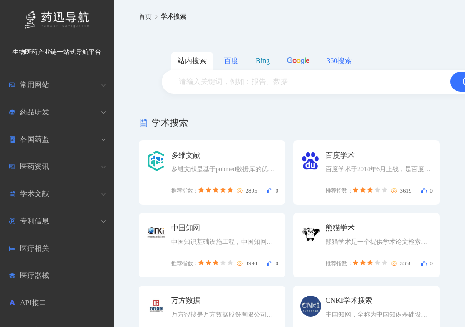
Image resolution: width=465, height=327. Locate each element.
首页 (145, 16)
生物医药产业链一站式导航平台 (56, 52)
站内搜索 (192, 60)
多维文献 (185, 155)
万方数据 (185, 300)
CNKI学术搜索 (349, 300)
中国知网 (185, 228)
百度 (231, 60)
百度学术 (340, 155)
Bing (263, 60)
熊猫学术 (340, 228)
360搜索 (339, 60)
